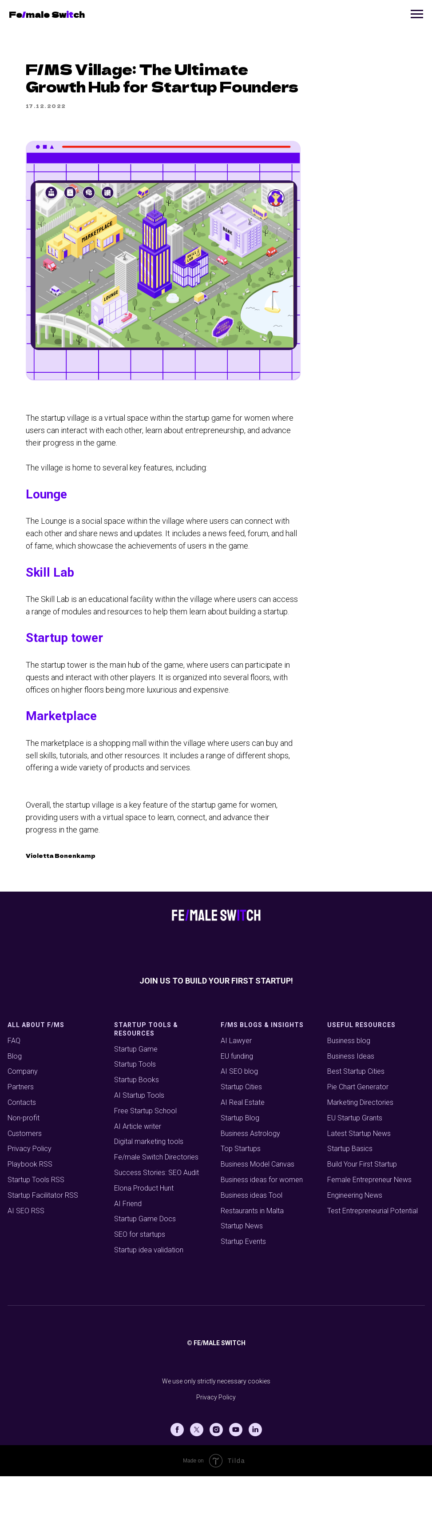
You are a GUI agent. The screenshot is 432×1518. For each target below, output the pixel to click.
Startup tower (126, 669)
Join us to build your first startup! (216, 1022)
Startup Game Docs (145, 1261)
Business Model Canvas (257, 1206)
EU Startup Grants (354, 1159)
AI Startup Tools (139, 1137)
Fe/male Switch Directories (156, 1199)
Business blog (348, 1082)
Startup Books (136, 1122)
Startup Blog (240, 1159)
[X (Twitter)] (196, 1471)
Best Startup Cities (355, 1113)
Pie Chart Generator (357, 1129)
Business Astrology (250, 1175)
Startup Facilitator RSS (43, 1237)
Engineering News (354, 1237)
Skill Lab (111, 591)
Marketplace (123, 747)
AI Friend (128, 1245)
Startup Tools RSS (36, 1222)
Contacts (22, 1144)
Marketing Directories (360, 1144)
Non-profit (24, 1159)
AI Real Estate (243, 1144)
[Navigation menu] (417, 14)
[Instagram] (216, 1471)
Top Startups (241, 1191)
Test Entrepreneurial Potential (372, 1252)
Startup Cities (241, 1129)
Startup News (242, 1268)
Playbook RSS (30, 1206)
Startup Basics (350, 1191)
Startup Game (136, 1091)
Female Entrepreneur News (369, 1222)
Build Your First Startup (362, 1206)
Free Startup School (145, 1152)
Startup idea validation (148, 1292)
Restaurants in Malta (252, 1252)
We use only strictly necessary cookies (216, 1422)
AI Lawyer (236, 1082)
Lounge (108, 513)
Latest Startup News (359, 1175)
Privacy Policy (30, 1191)
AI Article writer (137, 1168)
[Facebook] (177, 1471)
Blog (15, 1098)
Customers (25, 1175)
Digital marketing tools (148, 1183)
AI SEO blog (239, 1113)
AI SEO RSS (26, 1252)
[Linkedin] (255, 1471)
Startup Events (243, 1283)
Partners (21, 1129)
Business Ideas (350, 1098)
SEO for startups (139, 1276)
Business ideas (244, 1222)
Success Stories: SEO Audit (156, 1215)
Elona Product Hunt (144, 1230)
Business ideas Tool (251, 1237)
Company (23, 1113)
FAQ (14, 1082)
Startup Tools (135, 1106)
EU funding (237, 1098)
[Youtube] (235, 1471)
